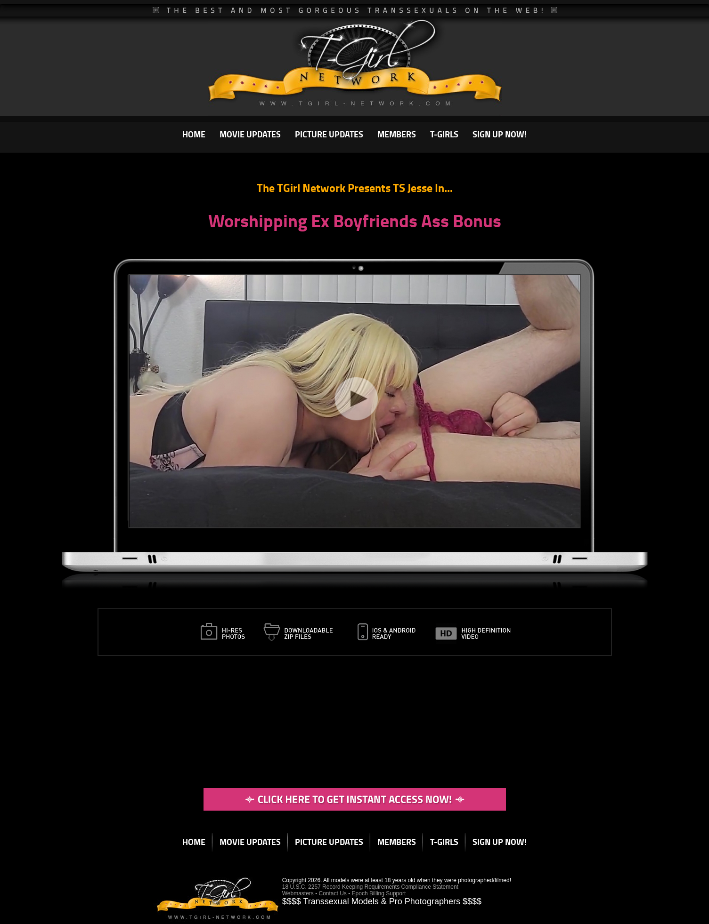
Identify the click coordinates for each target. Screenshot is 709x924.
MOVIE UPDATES (250, 134)
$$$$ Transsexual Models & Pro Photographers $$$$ (381, 901)
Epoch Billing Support (379, 893)
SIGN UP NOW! (500, 134)
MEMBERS (396, 134)
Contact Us (333, 893)
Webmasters (298, 893)
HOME (193, 134)
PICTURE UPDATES (329, 134)
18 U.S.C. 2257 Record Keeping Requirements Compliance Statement (370, 887)
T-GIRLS (444, 134)
